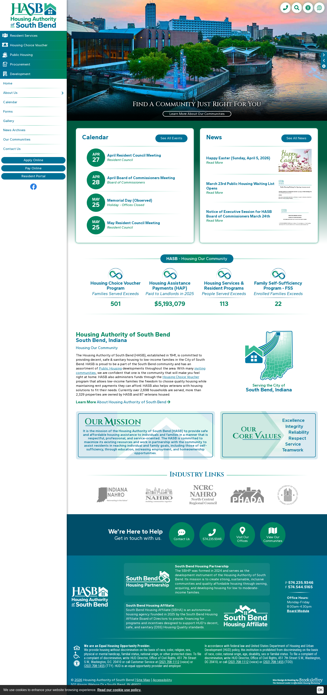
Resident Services (24, 36)
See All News (296, 138)
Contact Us (12, 149)
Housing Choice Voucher (29, 45)
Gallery (8, 121)
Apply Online (33, 160)
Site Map (143, 680)
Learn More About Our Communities (197, 114)
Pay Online (33, 168)
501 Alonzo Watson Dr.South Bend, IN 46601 (106, 684)
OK (320, 690)
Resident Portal (33, 176)
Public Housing (21, 55)
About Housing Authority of (123, 402)
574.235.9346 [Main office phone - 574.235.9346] (300, 582)
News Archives (14, 130)
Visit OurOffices (242, 535)
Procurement (20, 64)
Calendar (10, 102)
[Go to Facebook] (33, 187)
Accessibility (162, 680)
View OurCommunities (272, 535)
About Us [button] (33, 93)
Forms (8, 111)
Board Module (298, 611)
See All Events (171, 138)
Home (7, 83)
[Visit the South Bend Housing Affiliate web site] (246, 616)
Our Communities (16, 139)
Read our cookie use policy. (119, 690)
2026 (78, 680)
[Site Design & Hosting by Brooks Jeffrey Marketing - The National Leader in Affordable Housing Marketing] (298, 681)
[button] (297, 8)
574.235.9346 (212, 535)
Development (20, 74)
